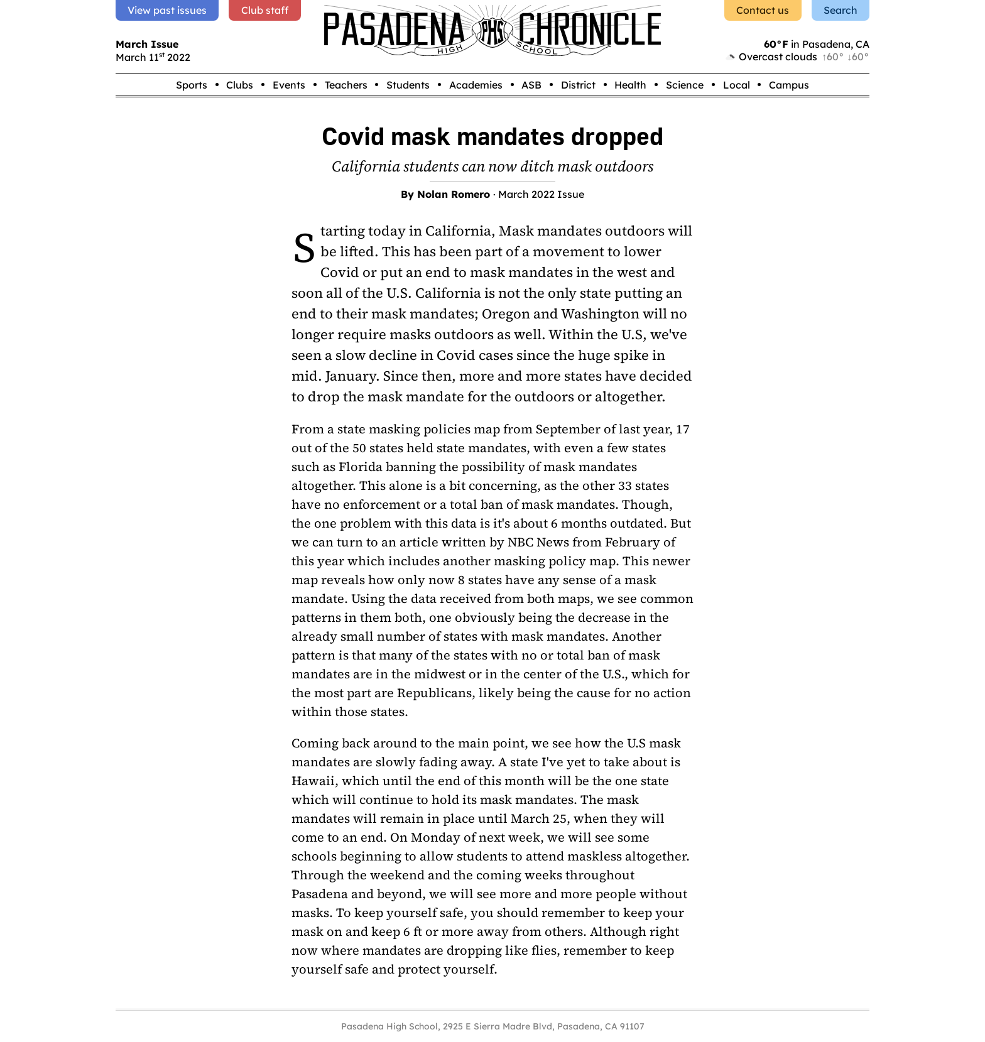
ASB (531, 85)
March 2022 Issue (541, 194)
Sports (191, 85)
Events (289, 85)
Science (685, 85)
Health (630, 85)
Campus (789, 85)
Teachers (346, 85)
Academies (476, 85)
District (578, 85)
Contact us (762, 10)
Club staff (265, 10)
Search (840, 10)
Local (736, 85)
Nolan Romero (453, 194)
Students (408, 85)
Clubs (239, 85)
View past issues (167, 10)
